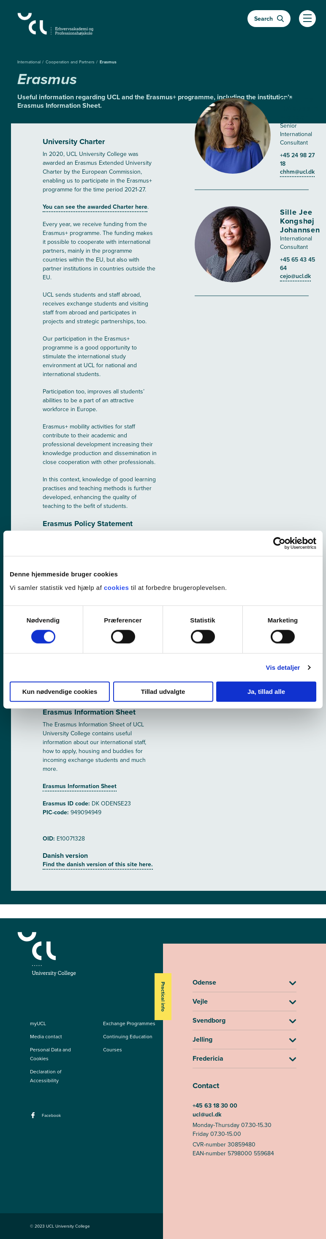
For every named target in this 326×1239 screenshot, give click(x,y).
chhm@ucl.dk (297, 171)
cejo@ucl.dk (295, 276)
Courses (112, 1049)
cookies (117, 587)
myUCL (38, 1023)
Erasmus (108, 62)
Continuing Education (127, 1036)
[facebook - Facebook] (34, 1117)
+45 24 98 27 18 (297, 159)
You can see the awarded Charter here (95, 206)
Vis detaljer (283, 667)
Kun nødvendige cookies (60, 691)
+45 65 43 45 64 (297, 264)
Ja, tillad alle (266, 691)
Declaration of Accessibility (45, 1076)
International (29, 62)
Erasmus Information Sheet (80, 786)
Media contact (46, 1036)
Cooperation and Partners (71, 62)
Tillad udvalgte (163, 691)
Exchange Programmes (129, 1023)
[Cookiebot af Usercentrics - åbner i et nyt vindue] (279, 543)
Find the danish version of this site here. (98, 864)
